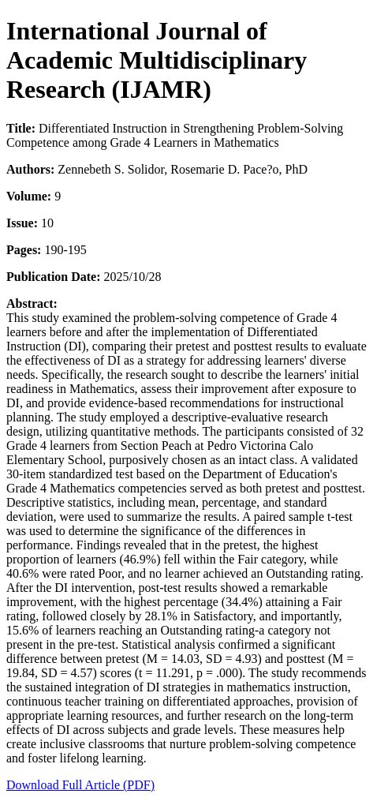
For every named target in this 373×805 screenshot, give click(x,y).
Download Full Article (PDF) (80, 785)
